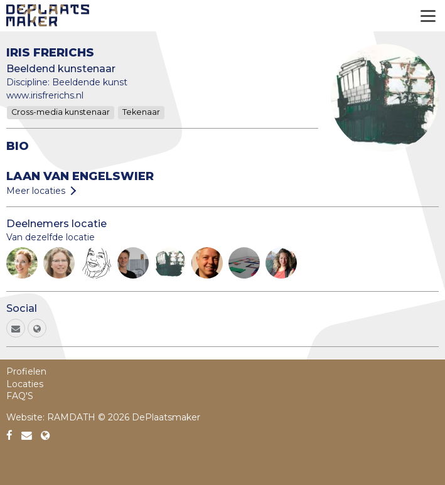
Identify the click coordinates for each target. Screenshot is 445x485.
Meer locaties (35, 190)
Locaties (24, 384)
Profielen (26, 371)
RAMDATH (71, 417)
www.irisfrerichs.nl (44, 95)
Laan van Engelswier (80, 176)
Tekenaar (141, 112)
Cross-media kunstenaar (60, 112)
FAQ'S (19, 396)
